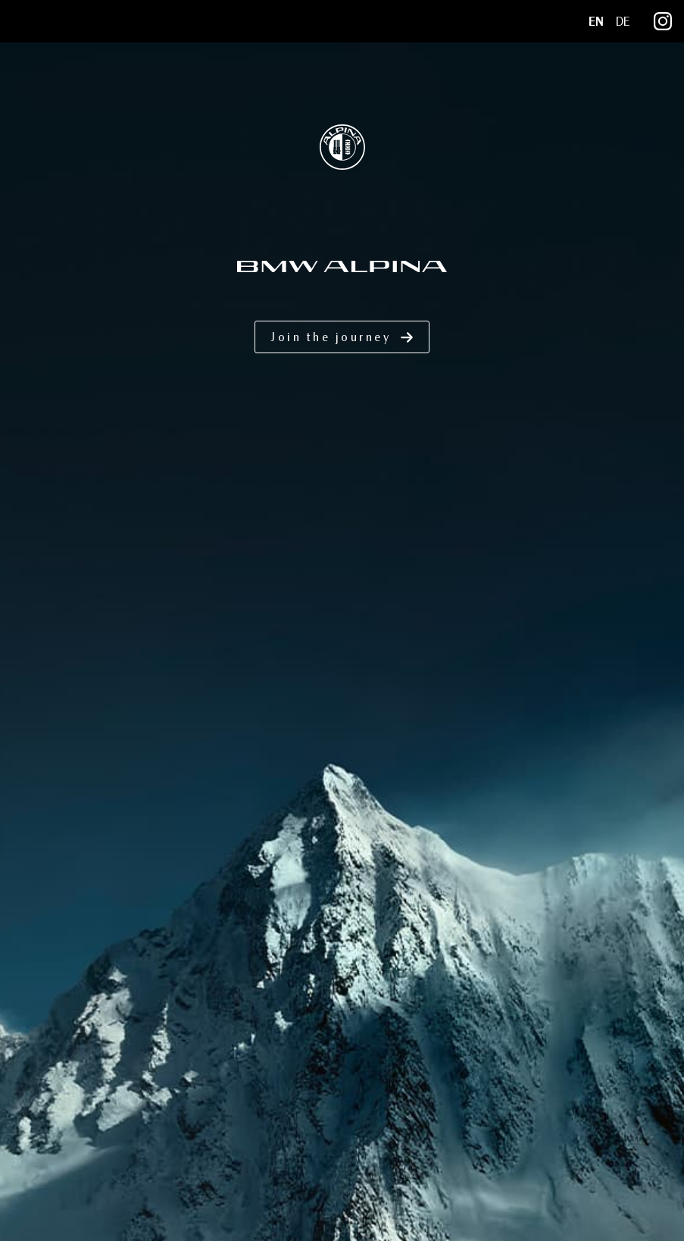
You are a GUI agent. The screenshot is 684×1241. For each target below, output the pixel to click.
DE (622, 21)
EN (596, 21)
